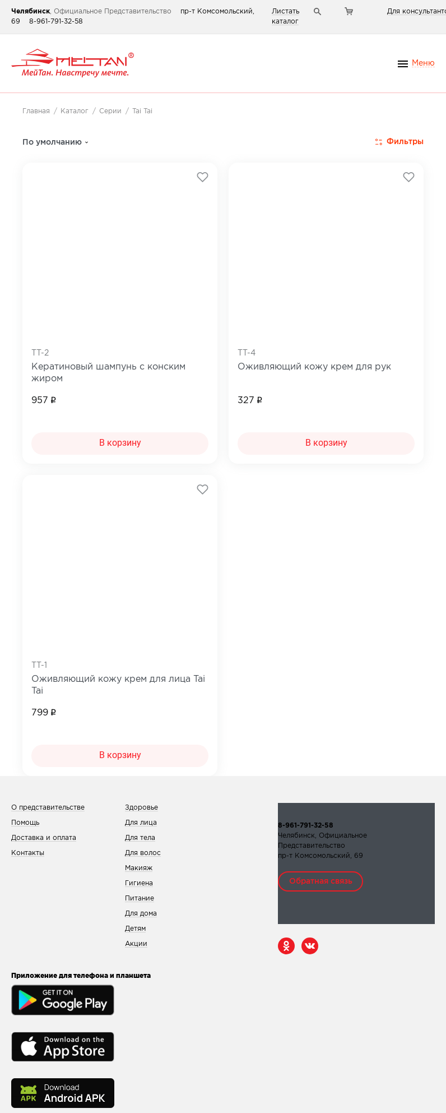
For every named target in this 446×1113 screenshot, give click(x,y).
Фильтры (399, 142)
